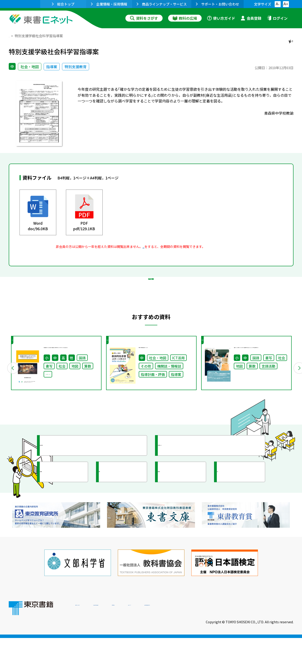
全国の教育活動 (181, 510)
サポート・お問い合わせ (217, 4)
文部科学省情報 (63, 510)
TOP (12, 35)
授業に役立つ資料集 (67, 484)
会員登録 (251, 18)
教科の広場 (185, 18)
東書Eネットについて (93, 638)
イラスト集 (236, 510)
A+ (285, 4)
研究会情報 (118, 510)
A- (277, 4)
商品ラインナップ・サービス (162, 4)
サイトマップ (225, 638)
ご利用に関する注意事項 (144, 638)
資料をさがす (144, 18)
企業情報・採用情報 (109, 4)
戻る (151, 303)
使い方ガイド (221, 18)
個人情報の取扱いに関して (271, 638)
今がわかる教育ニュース (189, 484)
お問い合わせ (189, 638)
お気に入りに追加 (273, 45)
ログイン (277, 18)
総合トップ (63, 4)
